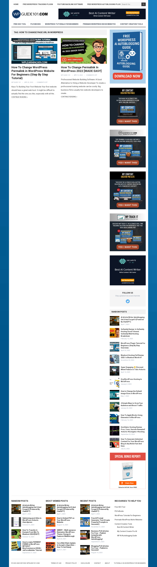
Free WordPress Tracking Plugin (38, 4)
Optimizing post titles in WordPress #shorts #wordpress (31, 520)
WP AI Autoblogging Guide (127, 536)
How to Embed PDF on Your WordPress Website (65, 520)
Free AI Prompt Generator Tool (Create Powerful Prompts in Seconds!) (100, 521)
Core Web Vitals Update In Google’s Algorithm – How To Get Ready (66, 545)
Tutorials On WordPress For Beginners (130, 563)
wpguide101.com (33, 563)
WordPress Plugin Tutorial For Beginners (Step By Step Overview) (133, 345)
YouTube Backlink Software (70, 4)
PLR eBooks (35, 24)
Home (16, 4)
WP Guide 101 (16, 82)
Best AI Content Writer (125, 527)
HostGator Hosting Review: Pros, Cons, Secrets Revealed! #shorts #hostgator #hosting (133, 429)
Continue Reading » (19, 97)
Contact (97, 563)
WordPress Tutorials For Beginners (61, 24)
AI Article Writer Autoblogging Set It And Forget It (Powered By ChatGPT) (133, 319)
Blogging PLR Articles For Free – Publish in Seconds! (100, 548)
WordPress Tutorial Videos (24, 41)
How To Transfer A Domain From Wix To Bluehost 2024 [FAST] (30, 532)
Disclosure (85, 563)
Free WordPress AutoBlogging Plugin (104, 4)
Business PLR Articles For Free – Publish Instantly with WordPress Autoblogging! (100, 535)
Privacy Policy (71, 563)
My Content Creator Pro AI (127, 531)
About (107, 563)
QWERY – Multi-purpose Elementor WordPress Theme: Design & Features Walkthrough (66, 533)
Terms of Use (56, 563)
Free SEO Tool (20, 24)
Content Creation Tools (131, 24)
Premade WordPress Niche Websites (99, 24)
